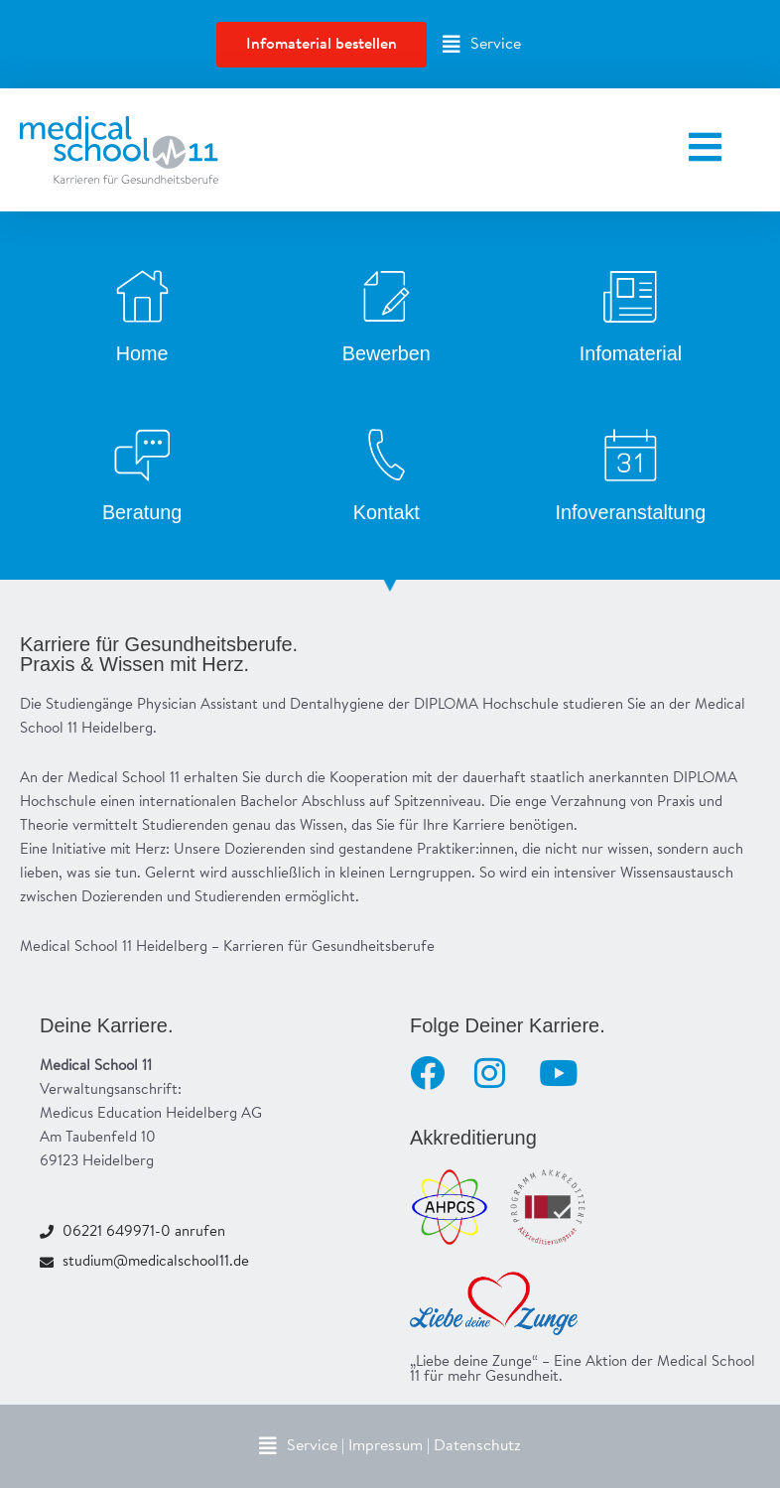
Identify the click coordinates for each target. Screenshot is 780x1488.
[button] (482, 45)
